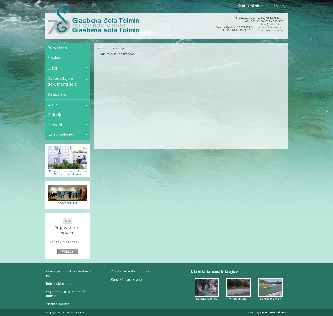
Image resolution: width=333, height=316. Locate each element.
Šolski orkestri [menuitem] (67, 135)
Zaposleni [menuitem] (57, 94)
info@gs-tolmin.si (272, 24)
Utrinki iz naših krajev (214, 271)
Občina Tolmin (57, 304)
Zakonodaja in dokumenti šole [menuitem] (67, 81)
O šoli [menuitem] (67, 68)
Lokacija (281, 6)
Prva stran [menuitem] (57, 48)
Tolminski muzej (58, 284)
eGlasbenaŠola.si (276, 312)
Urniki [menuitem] (67, 104)
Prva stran (104, 48)
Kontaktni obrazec (253, 6)
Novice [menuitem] (54, 58)
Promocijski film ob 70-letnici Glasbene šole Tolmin (67, 173)
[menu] (67, 91)
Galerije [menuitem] (55, 114)
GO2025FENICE (67, 203)
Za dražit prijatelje (126, 280)
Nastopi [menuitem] (67, 125)
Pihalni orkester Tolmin (130, 271)
